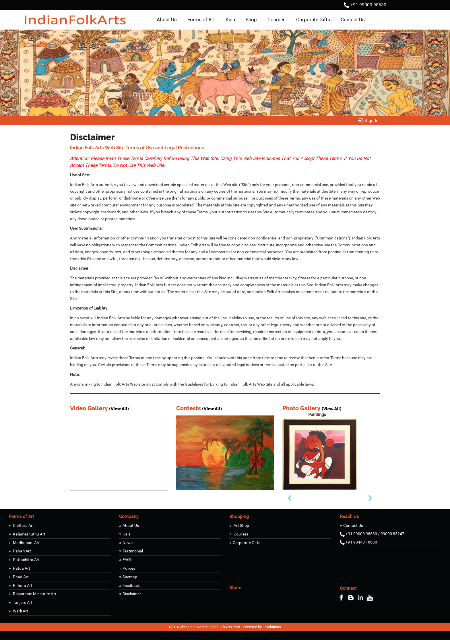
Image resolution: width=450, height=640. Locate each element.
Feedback (131, 585)
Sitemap (130, 577)
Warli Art (20, 611)
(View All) (119, 408)
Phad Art (20, 577)
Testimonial (133, 551)
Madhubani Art (26, 542)
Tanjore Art (22, 602)
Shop (251, 19)
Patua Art (21, 568)
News (128, 542)
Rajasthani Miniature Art (34, 593)
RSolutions (272, 627)
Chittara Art (23, 525)
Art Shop (241, 525)
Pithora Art (22, 585)
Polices (129, 568)
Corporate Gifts (313, 19)
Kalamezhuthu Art (28, 534)
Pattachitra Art (26, 559)
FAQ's (127, 559)
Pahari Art (21, 551)
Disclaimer (132, 593)
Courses (276, 19)
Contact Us (353, 19)
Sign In (368, 120)
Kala (230, 19)
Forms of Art (201, 19)
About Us (167, 19)
